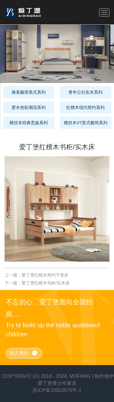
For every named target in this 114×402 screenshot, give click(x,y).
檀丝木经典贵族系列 (28, 122)
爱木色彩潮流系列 (29, 107)
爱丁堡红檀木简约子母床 (45, 275)
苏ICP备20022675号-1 (57, 390)
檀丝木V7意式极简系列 (85, 122)
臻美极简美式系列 (29, 92)
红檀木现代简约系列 (85, 107)
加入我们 (23, 353)
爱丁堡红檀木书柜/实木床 (46, 283)
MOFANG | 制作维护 (92, 376)
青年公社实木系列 (85, 92)
